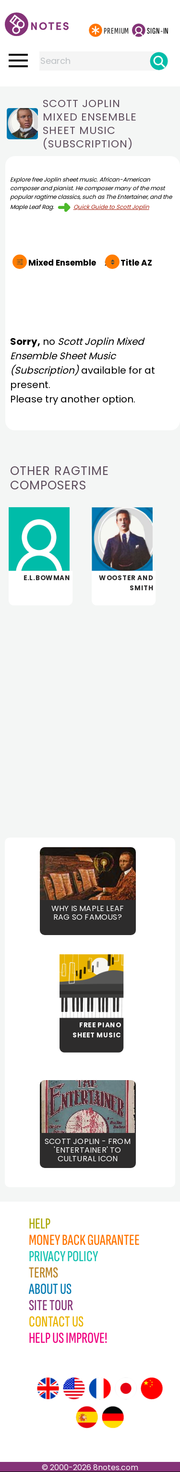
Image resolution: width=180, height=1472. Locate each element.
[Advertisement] (90, 713)
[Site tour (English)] (48, 1388)
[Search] (159, 61)
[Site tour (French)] (100, 1388)
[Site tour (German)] (113, 1417)
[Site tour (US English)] (74, 1388)
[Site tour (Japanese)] (126, 1388)
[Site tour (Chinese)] (152, 1388)
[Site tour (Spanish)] (87, 1417)
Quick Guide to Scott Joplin (111, 207)
